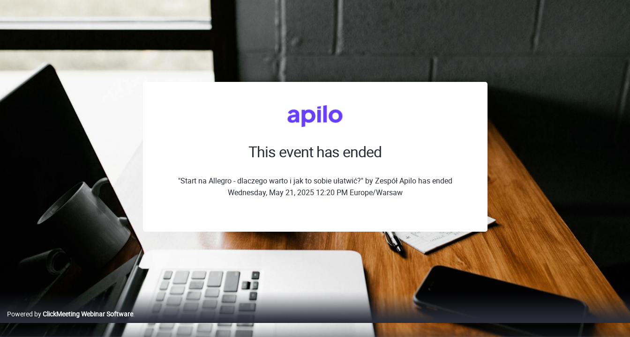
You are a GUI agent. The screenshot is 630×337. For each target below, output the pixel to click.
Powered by (70, 323)
